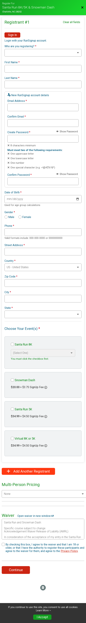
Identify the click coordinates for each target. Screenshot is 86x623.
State (8, 308)
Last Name (11, 78)
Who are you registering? (20, 46)
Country (9, 260)
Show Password (67, 131)
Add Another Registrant (28, 471)
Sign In (12, 35)
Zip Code (10, 276)
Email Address (17, 101)
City (7, 292)
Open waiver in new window (35, 516)
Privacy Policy (69, 551)
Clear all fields (71, 22)
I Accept (42, 617)
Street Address (14, 245)
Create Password (18, 132)
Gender (9, 212)
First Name (12, 62)
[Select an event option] (43, 353)
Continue (16, 570)
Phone (9, 225)
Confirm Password (19, 174)
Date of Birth (13, 192)
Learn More (42, 610)
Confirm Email (16, 116)
